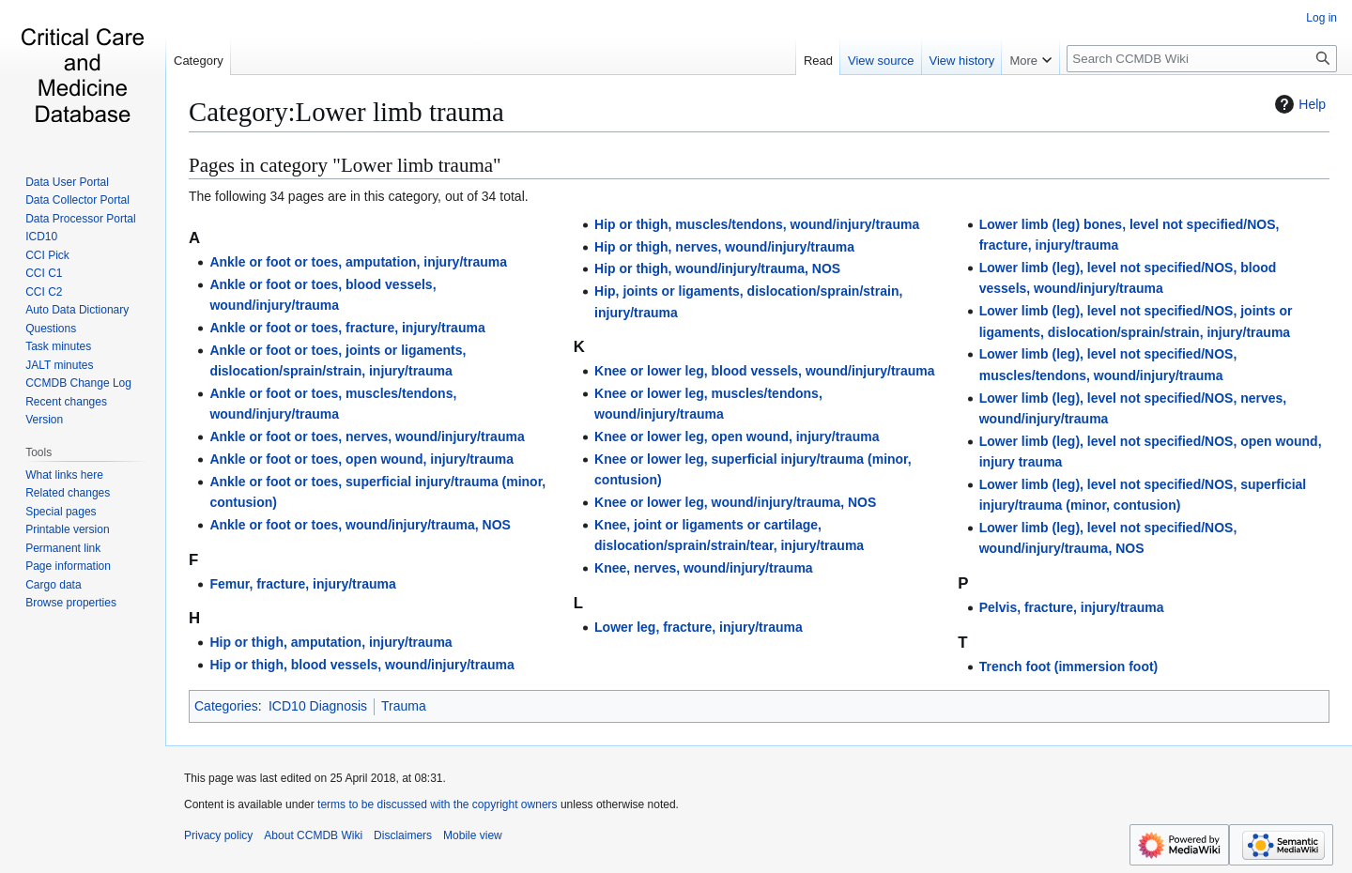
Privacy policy (218, 835)
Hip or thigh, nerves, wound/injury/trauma (724, 246)
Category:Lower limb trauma (346, 112)
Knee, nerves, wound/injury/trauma (703, 567)
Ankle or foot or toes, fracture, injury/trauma (346, 327)
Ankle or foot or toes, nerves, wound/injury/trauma (366, 436)
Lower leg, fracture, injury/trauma (698, 627)
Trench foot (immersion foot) (1069, 666)
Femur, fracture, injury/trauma (302, 583)
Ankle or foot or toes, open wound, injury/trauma (361, 459)
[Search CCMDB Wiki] (1202, 58)
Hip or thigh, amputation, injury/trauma (330, 642)
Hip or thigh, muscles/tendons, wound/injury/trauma (756, 224)
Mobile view (472, 835)
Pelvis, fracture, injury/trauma (1071, 607)
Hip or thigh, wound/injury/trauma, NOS (717, 268)
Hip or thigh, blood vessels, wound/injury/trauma (361, 664)
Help (1298, 104)
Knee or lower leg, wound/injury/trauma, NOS (735, 502)
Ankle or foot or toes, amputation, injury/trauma (358, 261)
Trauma (403, 705)
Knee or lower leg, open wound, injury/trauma (736, 436)
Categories (226, 705)
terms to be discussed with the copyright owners (437, 804)
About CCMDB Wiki (313, 835)
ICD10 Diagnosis (318, 705)
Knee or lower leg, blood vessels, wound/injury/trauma (764, 370)
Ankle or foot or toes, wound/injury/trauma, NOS (359, 524)
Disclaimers (403, 835)
